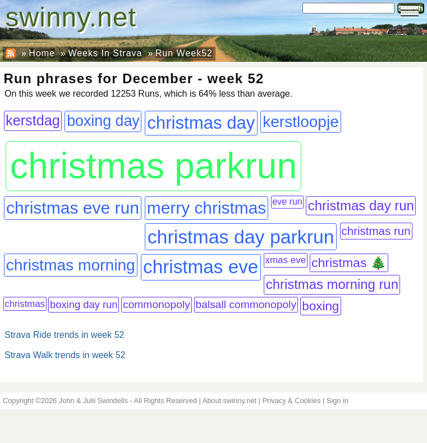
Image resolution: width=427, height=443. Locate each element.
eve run (287, 201)
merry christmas (206, 207)
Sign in (337, 400)
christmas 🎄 (349, 262)
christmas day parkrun (241, 236)
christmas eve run (72, 207)
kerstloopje (300, 121)
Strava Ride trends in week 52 (64, 335)
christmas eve (200, 266)
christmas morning (70, 265)
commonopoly (156, 304)
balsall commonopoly (246, 304)
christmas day (201, 123)
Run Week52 (184, 53)
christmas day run (361, 205)
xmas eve (285, 260)
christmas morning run (332, 284)
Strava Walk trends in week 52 (65, 355)
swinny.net (71, 17)
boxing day (103, 120)
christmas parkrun (153, 166)
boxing (320, 306)
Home (42, 53)
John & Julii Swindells (93, 400)
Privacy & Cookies (292, 400)
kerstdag (33, 120)
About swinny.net (230, 400)
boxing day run (84, 304)
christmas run (376, 230)
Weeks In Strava (105, 53)
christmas (24, 304)
